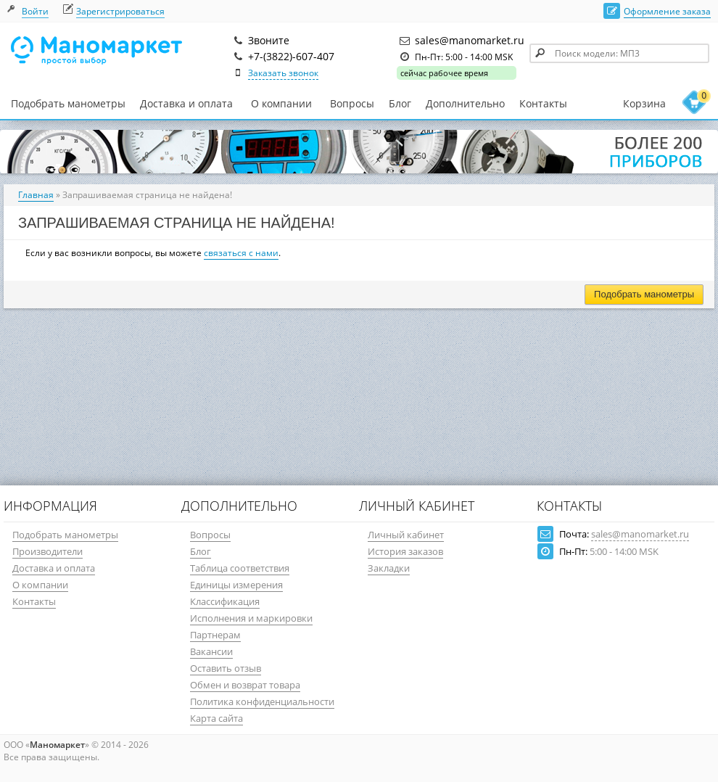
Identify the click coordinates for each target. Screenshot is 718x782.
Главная (36, 195)
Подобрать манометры (68, 103)
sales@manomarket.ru (640, 533)
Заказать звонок (283, 73)
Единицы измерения (236, 584)
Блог (400, 103)
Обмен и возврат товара (245, 684)
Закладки (389, 568)
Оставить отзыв (225, 668)
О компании (281, 104)
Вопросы (352, 103)
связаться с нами (241, 253)
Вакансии (211, 651)
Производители (47, 551)
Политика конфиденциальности (262, 701)
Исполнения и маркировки (251, 618)
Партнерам (215, 634)
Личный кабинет (406, 534)
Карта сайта (216, 718)
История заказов (405, 551)
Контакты (543, 103)
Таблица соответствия (239, 568)
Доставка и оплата (186, 103)
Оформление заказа (667, 11)
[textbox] (619, 53)
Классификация (225, 601)
